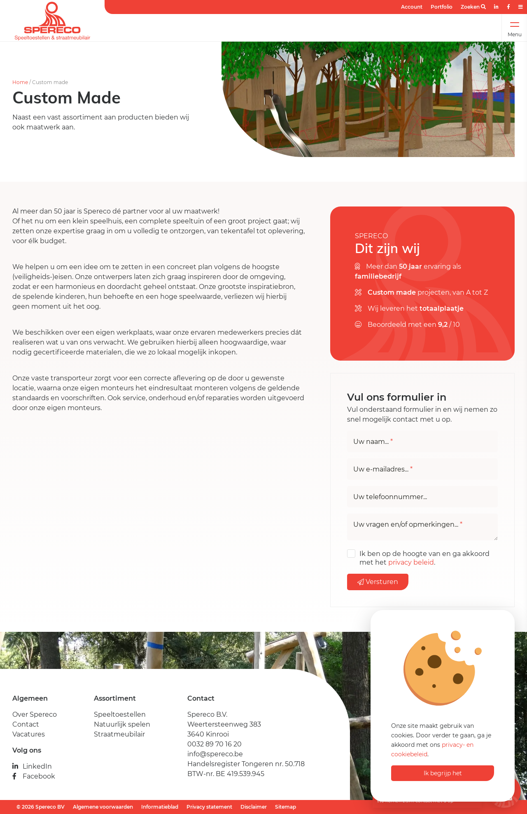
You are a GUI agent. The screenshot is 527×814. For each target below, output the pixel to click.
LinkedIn (32, 766)
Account (411, 7)
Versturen (377, 582)
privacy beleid (411, 562)
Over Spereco (34, 714)
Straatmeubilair (119, 734)
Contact (25, 724)
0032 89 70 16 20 (214, 744)
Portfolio (441, 7)
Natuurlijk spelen (122, 724)
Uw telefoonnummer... (390, 497)
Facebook (33, 776)
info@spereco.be (215, 754)
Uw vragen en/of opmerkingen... (407, 524)
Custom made (50, 82)
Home (20, 82)
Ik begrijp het (443, 773)
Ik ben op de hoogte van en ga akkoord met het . (424, 558)
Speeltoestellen (120, 714)
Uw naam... (373, 442)
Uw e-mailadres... (383, 469)
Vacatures (28, 734)
